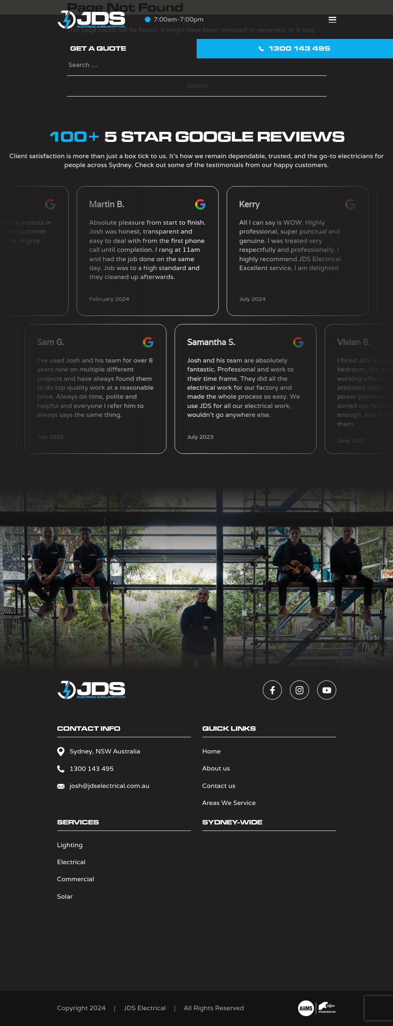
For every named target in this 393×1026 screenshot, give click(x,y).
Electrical (71, 862)
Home (211, 751)
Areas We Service (229, 802)
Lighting (70, 845)
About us (216, 768)
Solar (65, 896)
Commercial (75, 879)
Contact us (219, 785)
